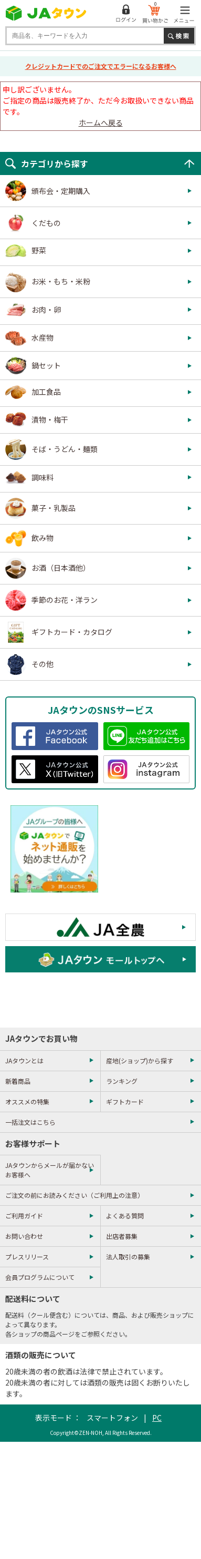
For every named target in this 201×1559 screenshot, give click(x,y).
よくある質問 (125, 1215)
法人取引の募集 (128, 1256)
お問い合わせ (24, 1236)
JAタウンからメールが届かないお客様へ (49, 1170)
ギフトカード (125, 1101)
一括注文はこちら (30, 1121)
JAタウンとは (24, 1060)
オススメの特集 (27, 1101)
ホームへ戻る (101, 122)
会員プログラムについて (40, 1277)
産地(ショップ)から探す (139, 1060)
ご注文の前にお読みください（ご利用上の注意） (74, 1195)
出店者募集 (121, 1236)
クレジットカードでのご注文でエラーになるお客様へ (100, 65)
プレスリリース (27, 1256)
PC (157, 1417)
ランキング (121, 1080)
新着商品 (17, 1080)
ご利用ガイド (24, 1215)
